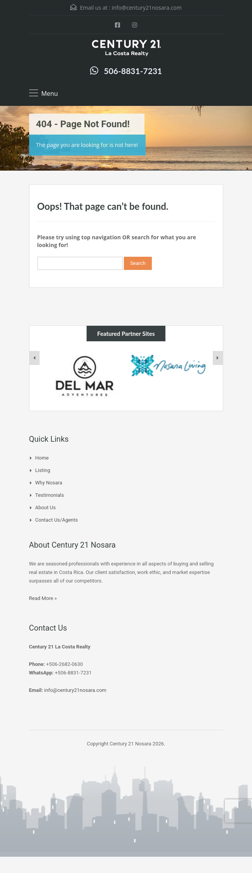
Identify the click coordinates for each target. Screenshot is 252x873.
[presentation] (35, 358)
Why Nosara (49, 483)
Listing (42, 470)
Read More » (43, 598)
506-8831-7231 (133, 71)
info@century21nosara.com (147, 7)
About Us (45, 507)
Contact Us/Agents (56, 520)
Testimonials (49, 495)
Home (42, 458)
